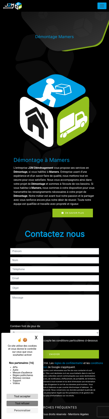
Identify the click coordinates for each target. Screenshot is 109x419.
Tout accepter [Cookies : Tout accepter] (22, 396)
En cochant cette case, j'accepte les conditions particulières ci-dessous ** (56, 342)
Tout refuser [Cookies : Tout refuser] (22, 403)
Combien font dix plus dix (25, 326)
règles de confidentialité (68, 363)
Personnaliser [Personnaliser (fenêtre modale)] (22, 410)
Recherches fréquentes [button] (54, 407)
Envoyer (54, 354)
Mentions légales (78, 414)
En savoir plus (72, 213)
